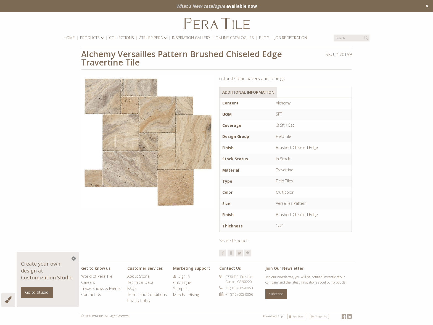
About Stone (138, 276)
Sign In (181, 276)
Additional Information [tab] (248, 92)
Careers (88, 283)
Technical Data (140, 283)
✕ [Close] (427, 6)
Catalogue (182, 283)
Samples (181, 289)
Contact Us (91, 295)
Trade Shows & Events (101, 289)
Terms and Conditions (147, 295)
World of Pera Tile (96, 276)
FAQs (131, 289)
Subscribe (276, 294)
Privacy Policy (138, 301)
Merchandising (186, 295)
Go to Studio (37, 292)
